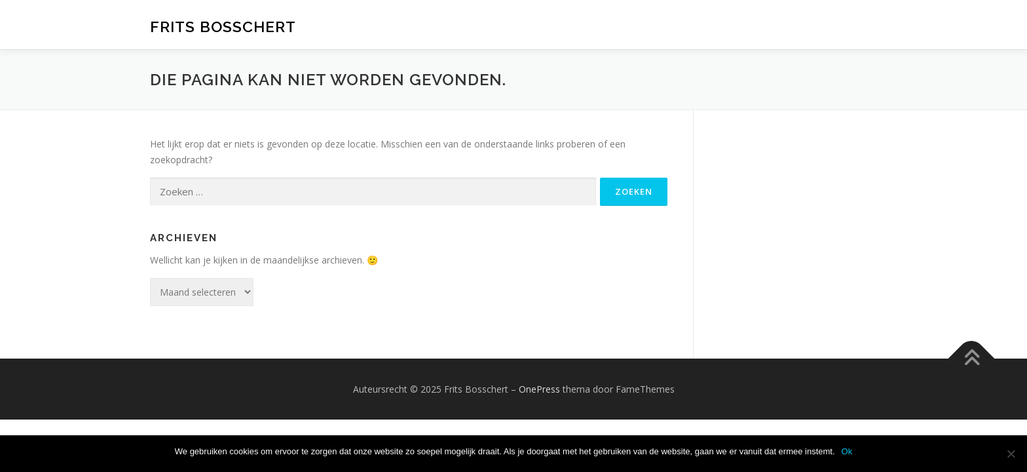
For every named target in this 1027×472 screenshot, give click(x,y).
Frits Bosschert (223, 26)
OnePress (539, 389)
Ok (847, 451)
